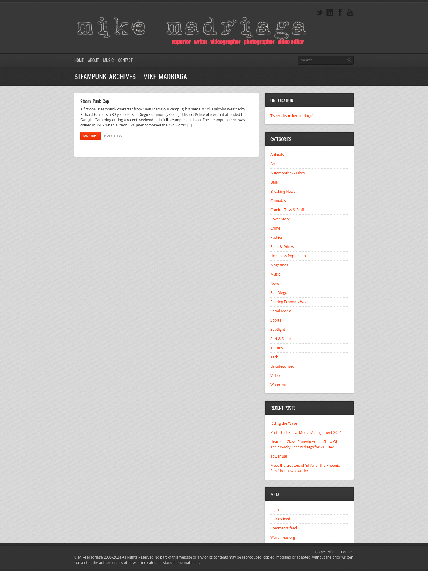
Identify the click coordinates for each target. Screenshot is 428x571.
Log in (275, 509)
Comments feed (283, 528)
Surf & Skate (280, 338)
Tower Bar (278, 456)
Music (108, 60)
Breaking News (282, 191)
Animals (277, 154)
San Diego (278, 292)
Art (273, 163)
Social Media (280, 311)
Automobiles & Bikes (287, 172)
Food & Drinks (282, 246)
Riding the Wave (283, 423)
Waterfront (279, 384)
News (275, 283)
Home (79, 60)
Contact (125, 60)
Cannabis (278, 200)
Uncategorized (282, 366)
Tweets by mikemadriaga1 (292, 115)
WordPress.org (282, 537)
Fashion (277, 237)
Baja (274, 182)
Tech (274, 357)
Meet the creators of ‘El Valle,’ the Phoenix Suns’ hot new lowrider (305, 468)
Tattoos (276, 347)
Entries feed (280, 518)
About (93, 60)
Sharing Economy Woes (289, 301)
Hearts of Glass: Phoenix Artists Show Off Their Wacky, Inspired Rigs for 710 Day (304, 444)
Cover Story (280, 219)
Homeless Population (288, 255)
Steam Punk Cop (94, 101)
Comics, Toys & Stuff (287, 209)
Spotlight (277, 329)
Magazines (279, 265)
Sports (275, 320)
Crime (275, 228)
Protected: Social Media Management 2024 (306, 432)
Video (275, 375)
